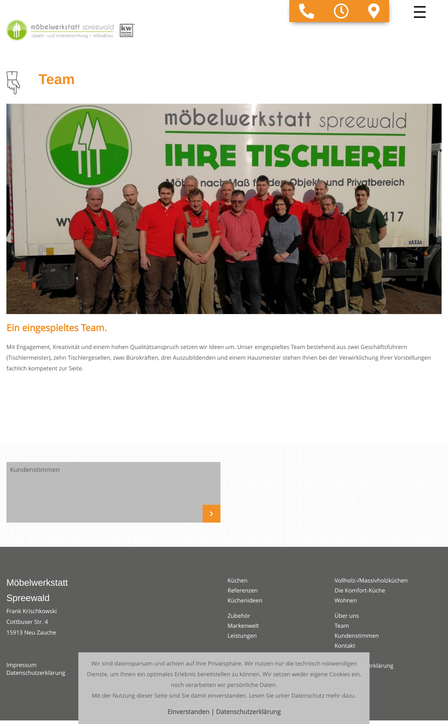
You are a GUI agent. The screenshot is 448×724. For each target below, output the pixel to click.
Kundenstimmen (357, 636)
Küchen (238, 580)
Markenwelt (243, 626)
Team (342, 626)
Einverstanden (189, 712)
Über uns (347, 616)
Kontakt (345, 645)
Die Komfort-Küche (360, 590)
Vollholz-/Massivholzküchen (371, 580)
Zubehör (239, 616)
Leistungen (242, 636)
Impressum (21, 665)
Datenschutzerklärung (35, 673)
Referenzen (243, 590)
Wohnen (346, 600)
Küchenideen (245, 600)
